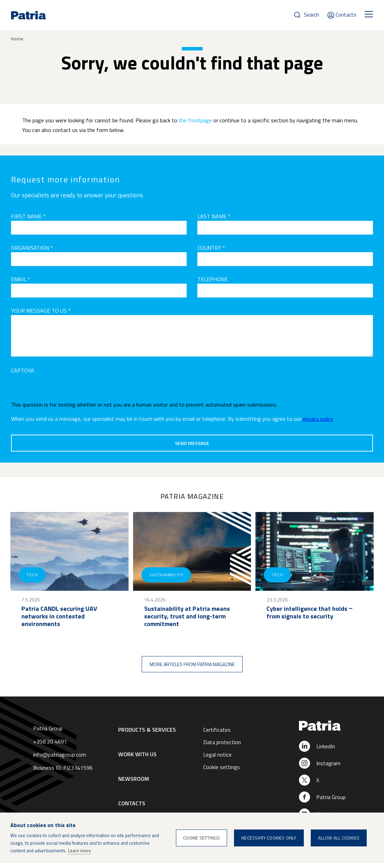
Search (311, 15)
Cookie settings (221, 767)
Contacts (346, 15)
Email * (20, 279)
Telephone (212, 279)
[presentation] (63, 388)
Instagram (328, 763)
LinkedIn (325, 746)
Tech (32, 574)
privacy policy (318, 419)
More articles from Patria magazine (192, 664)
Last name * (213, 216)
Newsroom (133, 779)
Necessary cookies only (268, 837)
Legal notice (217, 754)
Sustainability (166, 574)
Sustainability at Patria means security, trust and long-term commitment (187, 616)
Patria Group (331, 797)
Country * (211, 248)
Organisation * (32, 248)
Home (17, 39)
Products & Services (147, 730)
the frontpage (195, 120)
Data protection (222, 742)
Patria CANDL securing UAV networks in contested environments (59, 616)
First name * (28, 216)
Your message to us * (41, 310)
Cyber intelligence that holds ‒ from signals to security (309, 612)
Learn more (79, 850)
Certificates (217, 730)
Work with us (137, 754)
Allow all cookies (338, 837)
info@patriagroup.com (59, 754)
